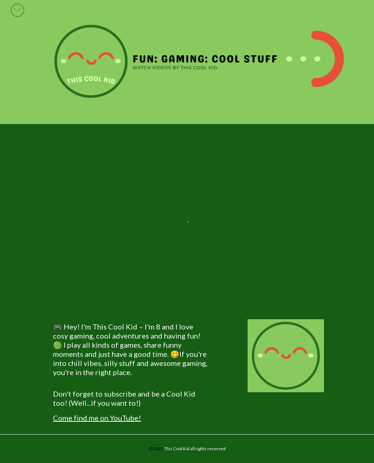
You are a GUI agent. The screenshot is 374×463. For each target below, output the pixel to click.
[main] (130, 372)
